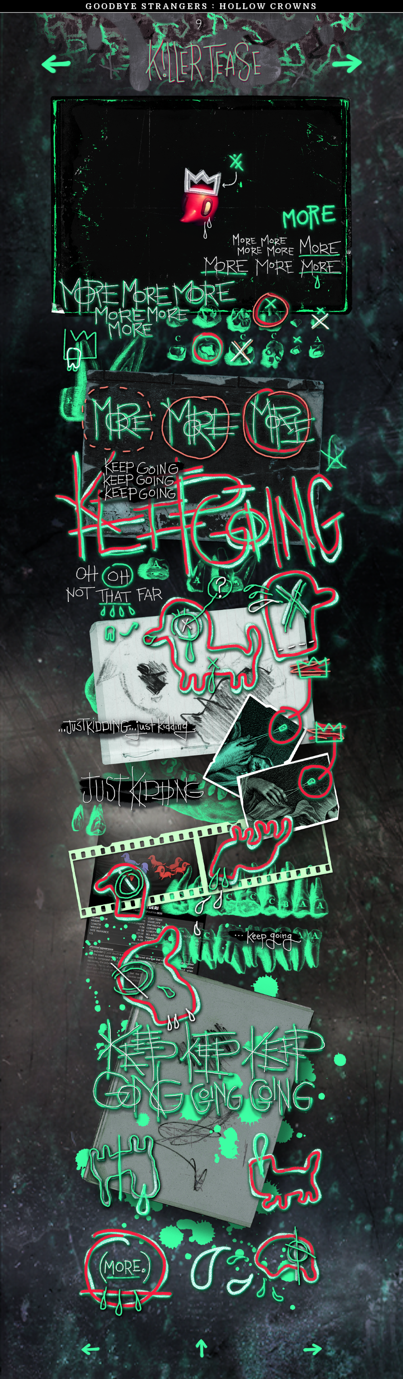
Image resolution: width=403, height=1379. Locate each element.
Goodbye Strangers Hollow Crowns (201, 6)
